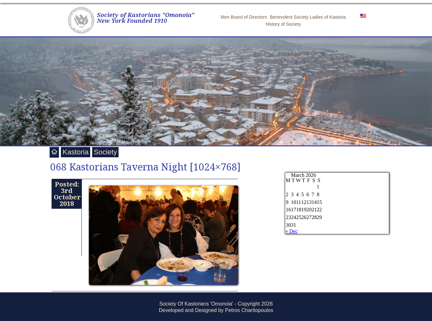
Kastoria (75, 152)
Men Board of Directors (244, 17)
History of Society (283, 24)
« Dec (291, 231)
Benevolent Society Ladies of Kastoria (308, 17)
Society (105, 152)
